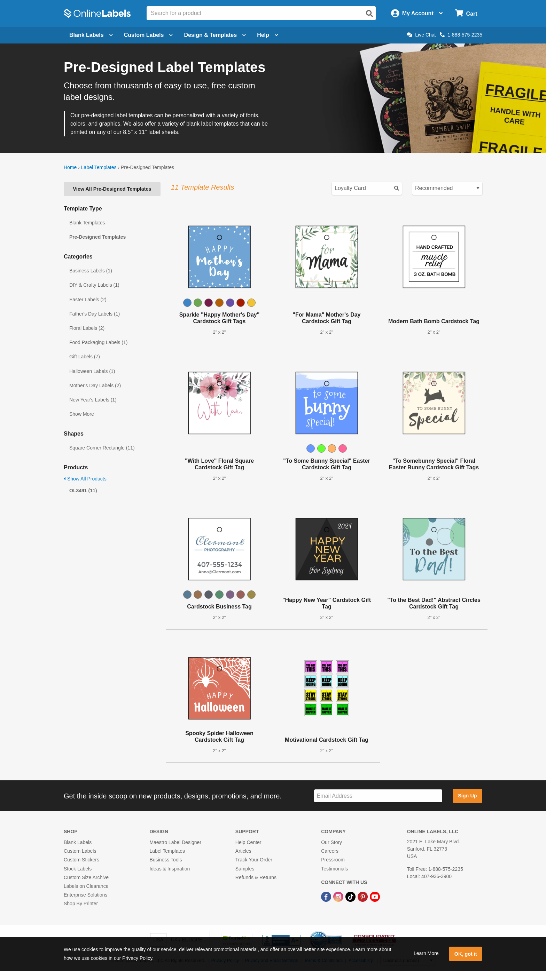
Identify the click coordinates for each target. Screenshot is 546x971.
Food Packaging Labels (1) (98, 342)
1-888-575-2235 (461, 35)
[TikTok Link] (351, 896)
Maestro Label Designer (175, 842)
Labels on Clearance (86, 886)
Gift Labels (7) (84, 356)
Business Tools (165, 859)
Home (70, 167)
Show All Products (85, 478)
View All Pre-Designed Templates (112, 189)
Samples (244, 868)
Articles (243, 851)
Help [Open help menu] (267, 35)
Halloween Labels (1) (92, 371)
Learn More (426, 953)
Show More (81, 414)
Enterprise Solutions (85, 895)
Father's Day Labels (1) (94, 314)
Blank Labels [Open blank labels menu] (91, 35)
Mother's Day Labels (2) (95, 385)
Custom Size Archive (86, 877)
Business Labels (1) (90, 270)
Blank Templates (87, 222)
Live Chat (421, 34)
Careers (329, 851)
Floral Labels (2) (86, 328)
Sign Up (467, 795)
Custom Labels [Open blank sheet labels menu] (148, 35)
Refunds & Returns (255, 877)
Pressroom (333, 859)
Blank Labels (78, 842)
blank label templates (212, 124)
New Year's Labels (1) (93, 400)
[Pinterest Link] (363, 896)
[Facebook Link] (327, 896)
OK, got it (465, 954)
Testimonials (334, 868)
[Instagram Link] (339, 896)
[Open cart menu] (466, 13)
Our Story (331, 842)
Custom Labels (80, 851)
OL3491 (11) (83, 490)
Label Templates (99, 167)
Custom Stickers (81, 859)
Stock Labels (78, 868)
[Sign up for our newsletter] (378, 795)
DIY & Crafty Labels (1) (94, 285)
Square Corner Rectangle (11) (102, 448)
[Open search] (369, 13)
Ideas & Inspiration (169, 868)
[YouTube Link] (375, 896)
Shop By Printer (81, 903)
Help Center (248, 842)
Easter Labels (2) (88, 299)
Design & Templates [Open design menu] (215, 35)
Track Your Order (253, 859)
